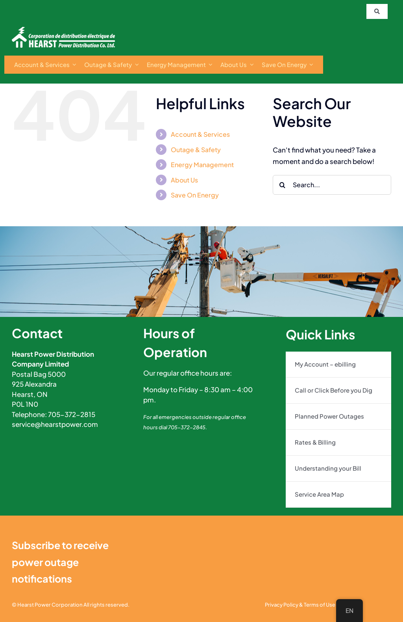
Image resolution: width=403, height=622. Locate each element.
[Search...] (332, 185)
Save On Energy (195, 195)
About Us (184, 180)
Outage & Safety (196, 149)
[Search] (282, 185)
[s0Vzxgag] (63, 30)
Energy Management (202, 164)
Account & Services (200, 134)
